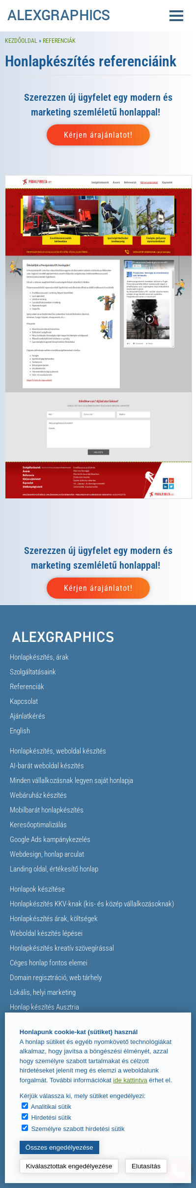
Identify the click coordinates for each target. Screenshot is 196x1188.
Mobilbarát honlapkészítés (47, 810)
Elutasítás (146, 1166)
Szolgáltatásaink (33, 671)
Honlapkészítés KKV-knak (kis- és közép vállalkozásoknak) (92, 903)
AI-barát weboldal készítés (47, 765)
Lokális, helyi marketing (43, 992)
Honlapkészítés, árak (39, 657)
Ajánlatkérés (27, 716)
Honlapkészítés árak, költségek (54, 918)
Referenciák (59, 40)
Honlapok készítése (37, 889)
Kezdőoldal (21, 40)
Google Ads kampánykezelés (50, 839)
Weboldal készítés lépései (46, 933)
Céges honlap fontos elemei (48, 962)
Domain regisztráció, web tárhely (56, 977)
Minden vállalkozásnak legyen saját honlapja (71, 780)
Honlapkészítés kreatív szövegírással (62, 948)
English (20, 730)
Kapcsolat (24, 701)
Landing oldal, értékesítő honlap (54, 869)
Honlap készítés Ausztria (44, 1007)
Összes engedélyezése (59, 1147)
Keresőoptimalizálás (38, 824)
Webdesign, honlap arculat (47, 854)
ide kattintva (130, 1080)
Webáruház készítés (38, 795)
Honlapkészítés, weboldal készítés (58, 751)
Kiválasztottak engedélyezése (69, 1166)
